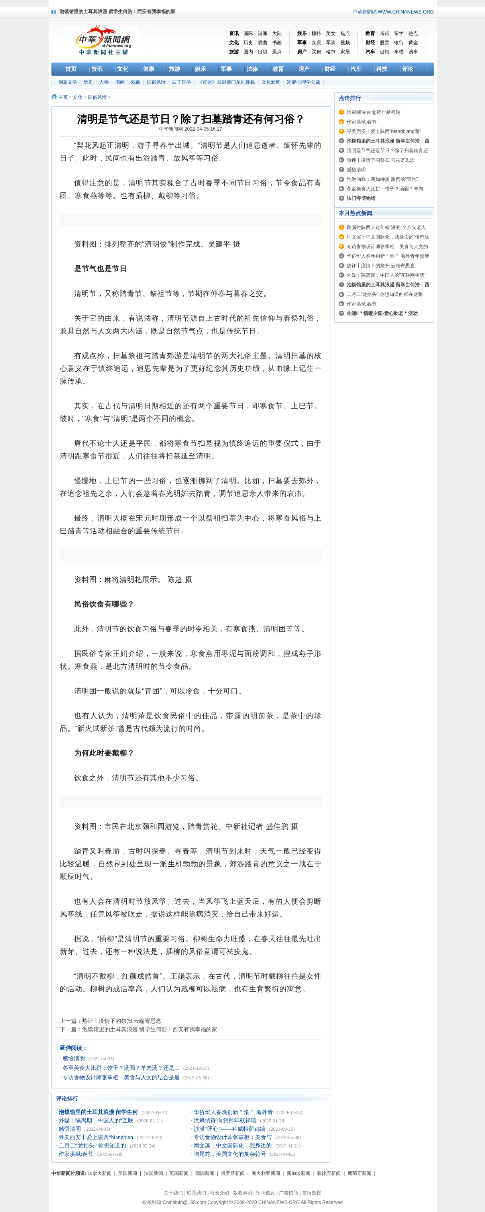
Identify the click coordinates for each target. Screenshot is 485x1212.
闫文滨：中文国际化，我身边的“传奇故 (388, 237)
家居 (345, 52)
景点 (277, 52)
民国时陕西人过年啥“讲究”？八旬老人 (386, 227)
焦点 (345, 33)
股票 (384, 42)
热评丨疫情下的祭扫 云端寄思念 (122, 1021)
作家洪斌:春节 (77, 1154)
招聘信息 (265, 1193)
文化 (77, 97)
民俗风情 (157, 82)
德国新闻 (204, 1173)
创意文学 (68, 82)
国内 (248, 52)
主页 (63, 97)
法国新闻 (153, 1173)
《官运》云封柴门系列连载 (227, 82)
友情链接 (311, 1193)
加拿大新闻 (100, 1173)
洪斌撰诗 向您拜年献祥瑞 (226, 1121)
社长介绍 (219, 1193)
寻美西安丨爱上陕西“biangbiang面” (384, 131)
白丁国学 (182, 82)
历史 (248, 42)
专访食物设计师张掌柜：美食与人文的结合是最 (122, 1078)
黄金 (413, 42)
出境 (262, 52)
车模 (399, 52)
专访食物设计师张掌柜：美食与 (233, 1137)
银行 (399, 42)
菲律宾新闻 (329, 1173)
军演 (331, 42)
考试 (384, 33)
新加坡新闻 (298, 1173)
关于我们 (173, 1193)
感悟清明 (74, 1058)
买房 (316, 52)
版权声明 (242, 1193)
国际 (248, 33)
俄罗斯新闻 (233, 1173)
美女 (331, 33)
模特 (316, 33)
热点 (413, 33)
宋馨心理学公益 (304, 82)
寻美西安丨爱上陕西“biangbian (97, 1137)
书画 (277, 42)
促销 (384, 52)
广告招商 (288, 1193)
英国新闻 (179, 1173)
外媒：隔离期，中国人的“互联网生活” (386, 275)
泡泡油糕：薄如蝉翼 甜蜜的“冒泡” (382, 179)
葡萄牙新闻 (359, 1173)
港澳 (262, 33)
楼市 (331, 52)
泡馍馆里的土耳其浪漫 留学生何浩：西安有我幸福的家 (150, 1029)
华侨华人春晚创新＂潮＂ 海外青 (234, 1112)
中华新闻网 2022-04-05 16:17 (190, 129)
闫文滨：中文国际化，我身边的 (233, 1146)
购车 (413, 52)
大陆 (277, 33)
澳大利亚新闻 (265, 1173)
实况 (316, 42)
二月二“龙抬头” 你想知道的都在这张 (385, 294)
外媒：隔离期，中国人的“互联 (97, 1121)
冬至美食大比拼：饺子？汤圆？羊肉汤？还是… (122, 1068)
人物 (104, 82)
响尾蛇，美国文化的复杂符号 (231, 1154)
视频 (345, 42)
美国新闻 (127, 1173)
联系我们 (196, 1193)
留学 (399, 33)
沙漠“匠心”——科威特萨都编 (230, 1129)
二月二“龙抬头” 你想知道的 (93, 1146)
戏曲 (262, 42)
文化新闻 (271, 82)
